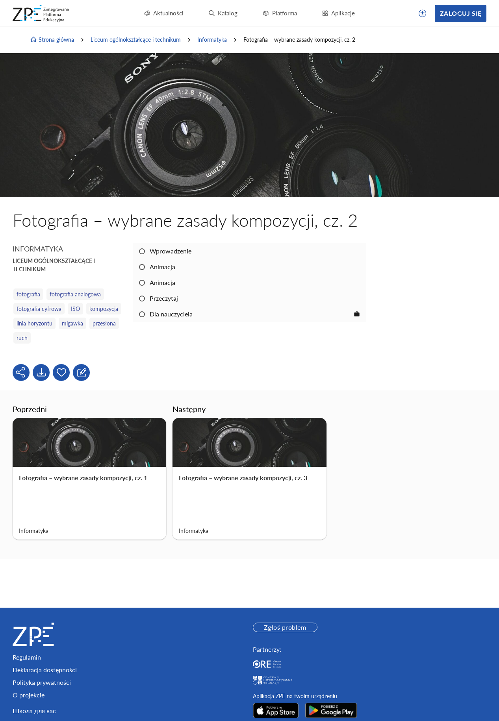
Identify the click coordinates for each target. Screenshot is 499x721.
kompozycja (103, 308)
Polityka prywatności (42, 682)
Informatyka (212, 39)
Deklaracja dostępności (45, 669)
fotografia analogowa (75, 294)
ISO (75, 308)
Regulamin (27, 657)
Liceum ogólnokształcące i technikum (136, 39)
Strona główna (52, 40)
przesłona (104, 323)
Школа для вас (34, 710)
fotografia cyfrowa (39, 308)
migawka (72, 323)
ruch (22, 338)
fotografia (28, 294)
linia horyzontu (34, 323)
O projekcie (29, 695)
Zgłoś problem (285, 627)
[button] (423, 13)
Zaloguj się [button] (460, 13)
